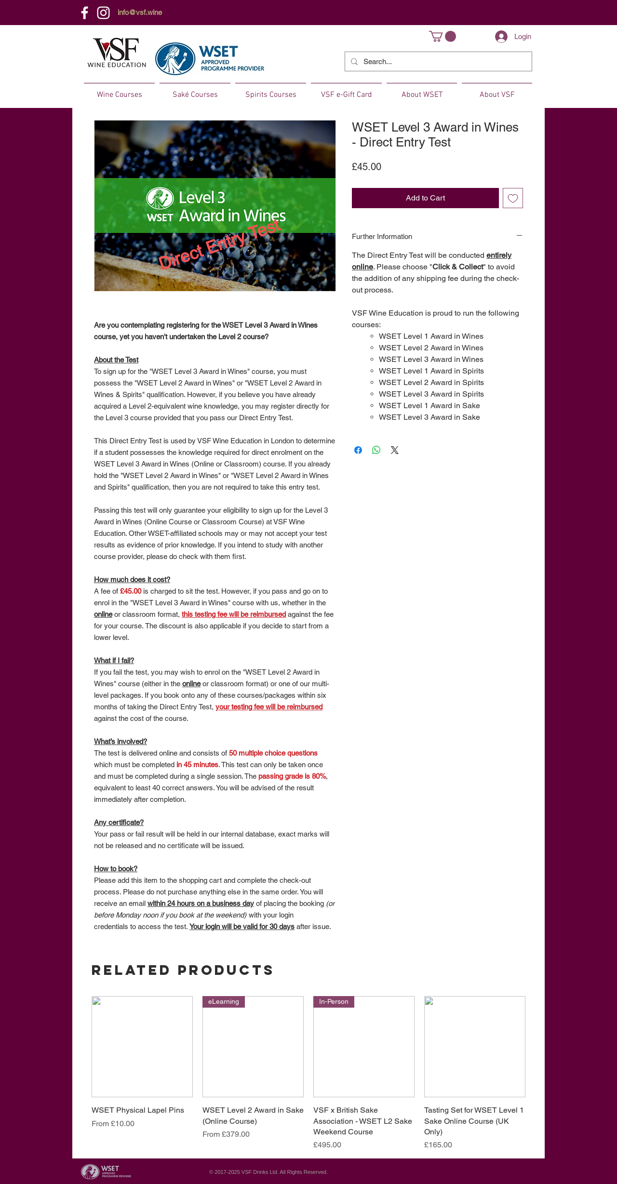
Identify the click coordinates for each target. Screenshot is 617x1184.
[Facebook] (84, 12)
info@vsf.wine (140, 12)
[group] (308, 1073)
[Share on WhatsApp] (376, 450)
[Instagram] (103, 12)
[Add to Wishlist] (513, 198)
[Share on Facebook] (358, 450)
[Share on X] (395, 450)
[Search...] (437, 61)
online (103, 614)
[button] (442, 36)
